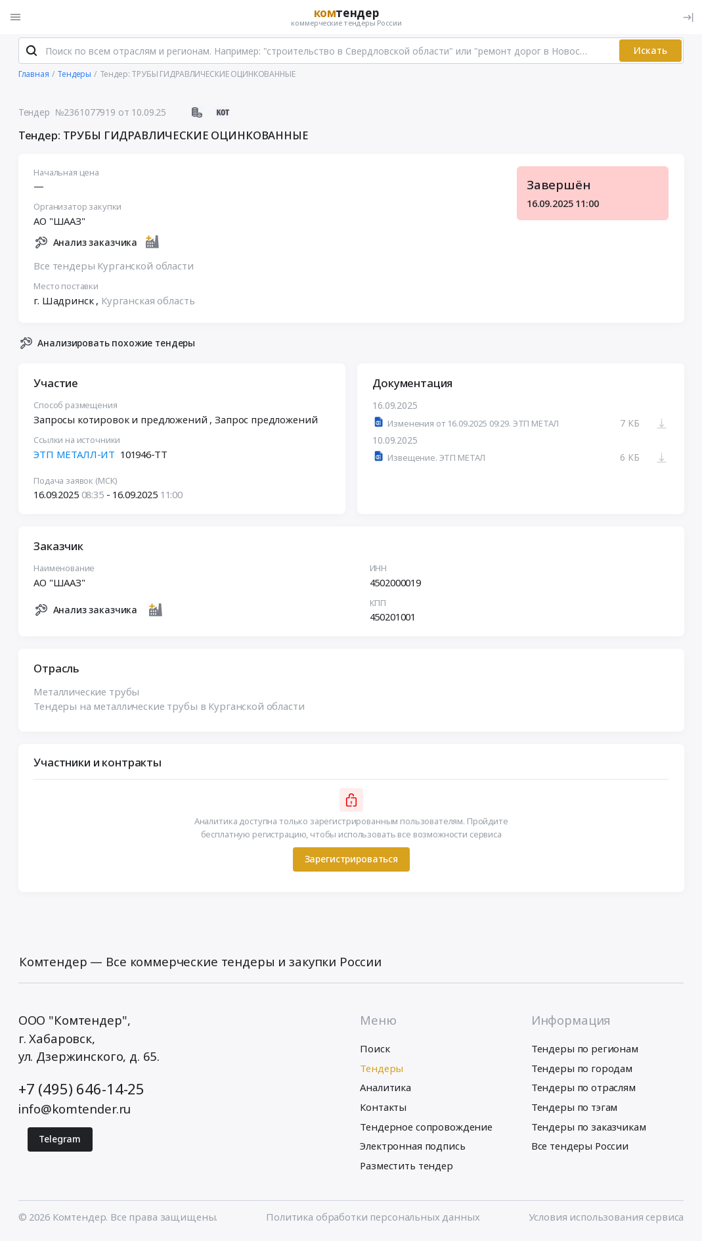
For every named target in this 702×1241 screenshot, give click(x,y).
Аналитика (385, 1089)
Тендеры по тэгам (574, 1108)
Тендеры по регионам (584, 1050)
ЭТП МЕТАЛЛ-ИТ (74, 455)
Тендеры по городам (581, 1069)
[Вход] (688, 17)
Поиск (374, 1050)
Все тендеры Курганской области (113, 266)
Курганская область (147, 301)
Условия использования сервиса (606, 1218)
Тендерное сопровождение (426, 1128)
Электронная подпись (412, 1147)
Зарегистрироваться (350, 860)
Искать (650, 52)
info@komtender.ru (74, 1110)
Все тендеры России (579, 1147)
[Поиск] (31, 52)
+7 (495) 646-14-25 (81, 1090)
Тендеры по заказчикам (588, 1128)
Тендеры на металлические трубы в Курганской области (168, 707)
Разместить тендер (406, 1166)
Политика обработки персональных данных (372, 1218)
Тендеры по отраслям (583, 1089)
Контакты (383, 1108)
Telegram (60, 1141)
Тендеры (381, 1069)
